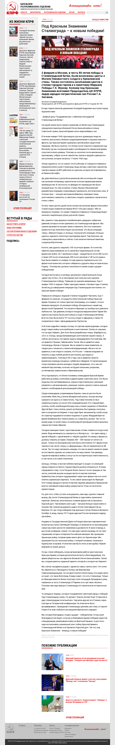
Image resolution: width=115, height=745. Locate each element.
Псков (67, 730)
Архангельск (69, 736)
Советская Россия (55, 730)
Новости (23, 12)
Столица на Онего (40, 728)
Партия (71, 12)
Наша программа (14, 228)
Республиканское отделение (55, 12)
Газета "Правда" (54, 728)
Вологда (67, 732)
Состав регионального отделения (22, 231)
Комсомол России (40, 732)
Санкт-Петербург (70, 734)
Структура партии (15, 235)
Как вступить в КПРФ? (16, 224)
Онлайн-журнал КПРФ (56, 732)
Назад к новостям (100, 20)
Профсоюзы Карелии (41, 730)
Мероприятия (35, 12)
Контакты (81, 12)
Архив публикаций (22, 208)
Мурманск (68, 728)
